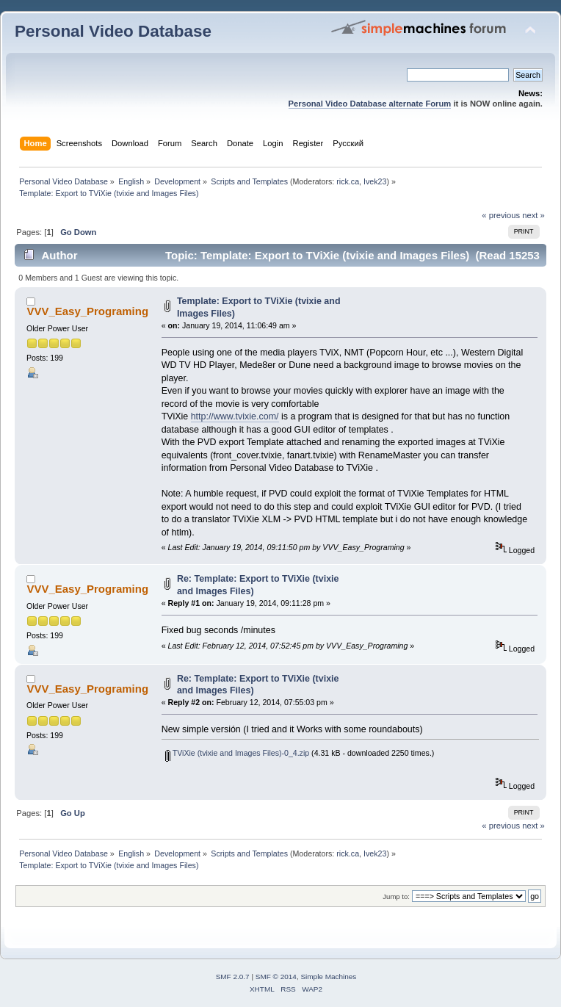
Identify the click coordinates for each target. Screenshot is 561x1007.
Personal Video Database (113, 31)
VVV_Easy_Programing (87, 311)
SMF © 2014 (276, 976)
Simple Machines (328, 976)
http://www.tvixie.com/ (235, 416)
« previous (501, 215)
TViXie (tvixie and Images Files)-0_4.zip (237, 752)
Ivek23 (374, 181)
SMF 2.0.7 (233, 976)
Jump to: (396, 896)
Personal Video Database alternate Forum (370, 103)
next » (533, 215)
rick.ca (347, 181)
